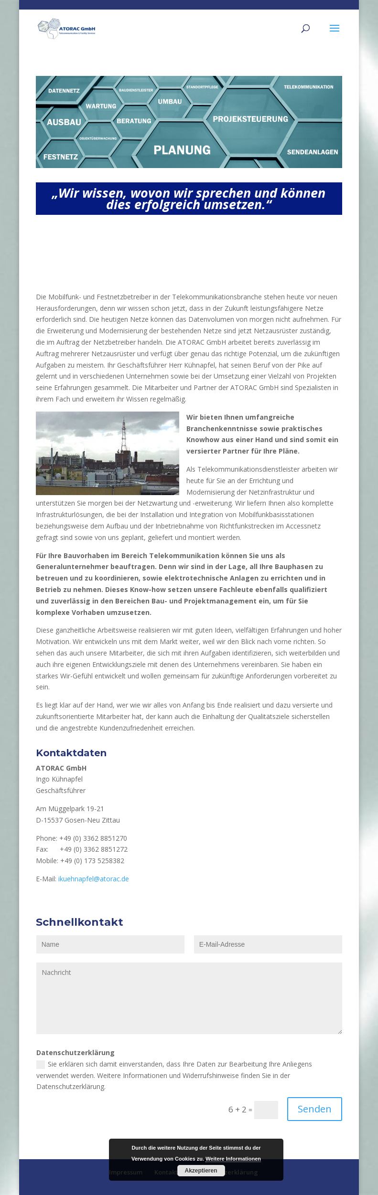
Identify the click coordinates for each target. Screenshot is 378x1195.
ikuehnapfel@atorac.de (93, 878)
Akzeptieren (200, 1170)
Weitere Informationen (233, 1159)
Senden (315, 1108)
